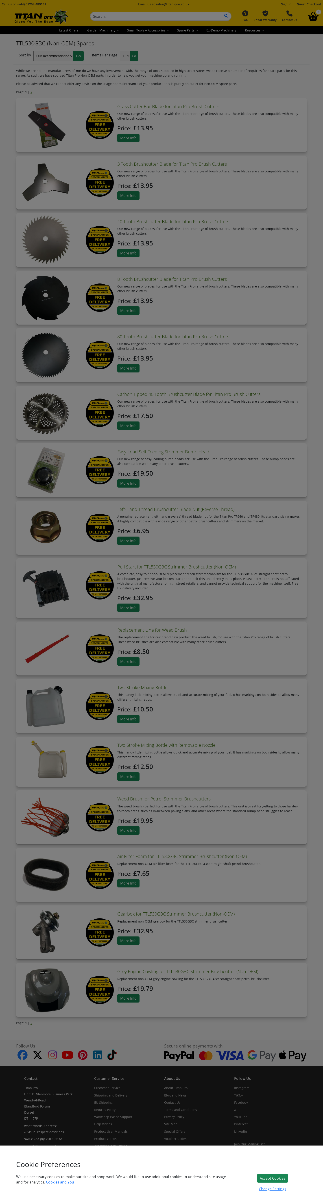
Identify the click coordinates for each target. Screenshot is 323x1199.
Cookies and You (60, 1182)
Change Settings (272, 1188)
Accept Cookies (272, 1178)
